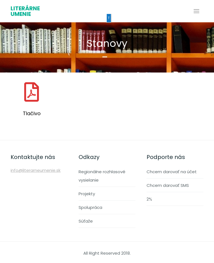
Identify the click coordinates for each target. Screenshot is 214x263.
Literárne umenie (25, 11)
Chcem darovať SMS (168, 185)
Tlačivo (32, 113)
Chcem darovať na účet (172, 172)
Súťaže (86, 221)
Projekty (87, 194)
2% (149, 199)
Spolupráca (90, 207)
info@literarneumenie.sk (35, 170)
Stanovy (107, 43)
